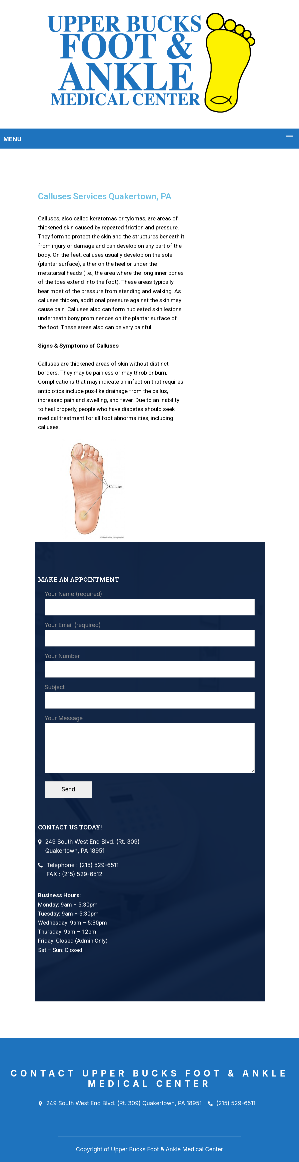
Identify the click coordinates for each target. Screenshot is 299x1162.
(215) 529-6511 (232, 1103)
